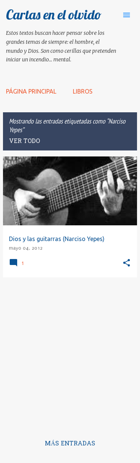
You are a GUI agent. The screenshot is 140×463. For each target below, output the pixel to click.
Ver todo (24, 141)
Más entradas (70, 443)
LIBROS (83, 91)
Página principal (31, 91)
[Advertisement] (70, 353)
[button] (126, 263)
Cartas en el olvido (54, 14)
